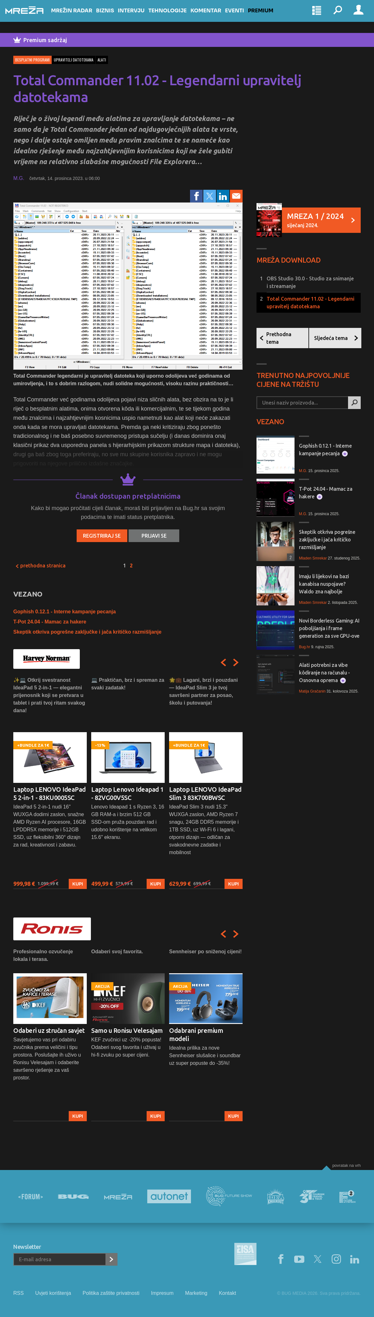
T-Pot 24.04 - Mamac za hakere (49, 621)
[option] (50, 782)
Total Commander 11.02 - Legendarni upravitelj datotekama (310, 302)
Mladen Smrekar (313, 558)
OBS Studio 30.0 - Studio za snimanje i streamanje (310, 282)
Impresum (162, 1293)
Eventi (242, 16)
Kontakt (227, 1293)
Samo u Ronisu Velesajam (127, 1030)
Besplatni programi (32, 59)
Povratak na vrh (346, 1165)
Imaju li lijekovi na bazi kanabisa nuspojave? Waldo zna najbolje (324, 583)
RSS (18, 1293)
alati (102, 59)
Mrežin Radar (79, 16)
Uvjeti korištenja (53, 1293)
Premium (269, 16)
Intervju (139, 16)
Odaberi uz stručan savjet (49, 1030)
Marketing (196, 1293)
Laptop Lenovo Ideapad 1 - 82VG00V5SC (127, 793)
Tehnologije (175, 16)
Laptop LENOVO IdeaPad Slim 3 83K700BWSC (205, 793)
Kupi (78, 883)
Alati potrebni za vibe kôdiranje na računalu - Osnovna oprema (324, 672)
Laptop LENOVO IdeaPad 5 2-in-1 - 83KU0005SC (49, 793)
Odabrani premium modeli (196, 1034)
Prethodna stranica (40, 565)
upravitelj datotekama (73, 59)
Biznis (113, 16)
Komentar (213, 16)
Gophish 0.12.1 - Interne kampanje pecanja (64, 611)
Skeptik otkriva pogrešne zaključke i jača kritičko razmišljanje (87, 632)
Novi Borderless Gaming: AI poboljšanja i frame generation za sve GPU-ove (329, 628)
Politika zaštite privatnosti (111, 1293)
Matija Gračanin (312, 691)
